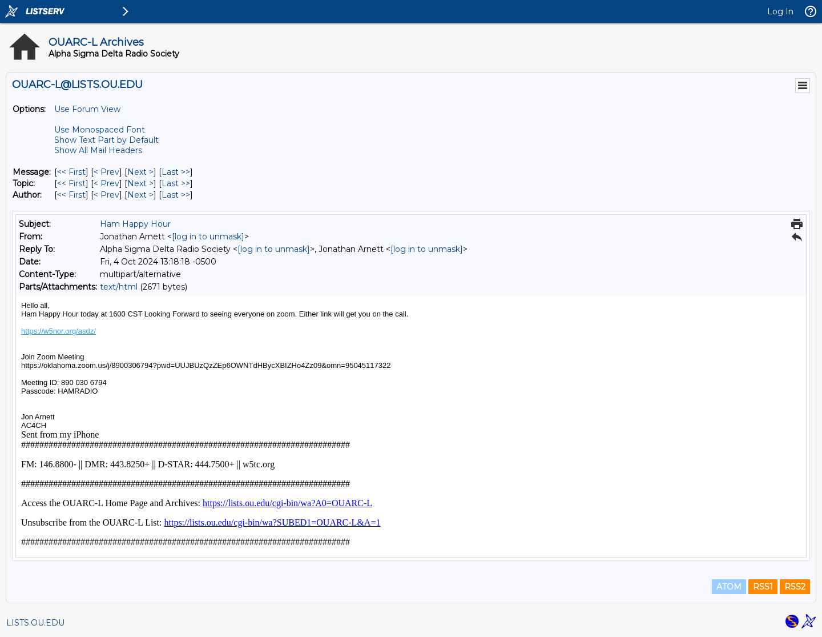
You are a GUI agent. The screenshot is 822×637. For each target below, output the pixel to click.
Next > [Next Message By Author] (140, 195)
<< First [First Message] (71, 172)
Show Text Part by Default (106, 140)
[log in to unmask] (208, 236)
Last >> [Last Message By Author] (176, 195)
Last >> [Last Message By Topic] (176, 183)
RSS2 (794, 587)
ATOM (729, 587)
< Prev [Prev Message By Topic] (106, 183)
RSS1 (763, 587)
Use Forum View (87, 109)
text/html (119, 287)
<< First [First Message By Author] (71, 195)
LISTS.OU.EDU (35, 623)
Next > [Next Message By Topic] (140, 183)
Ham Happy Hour (135, 224)
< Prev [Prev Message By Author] (106, 195)
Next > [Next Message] (140, 172)
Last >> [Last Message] (176, 172)
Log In (780, 11)
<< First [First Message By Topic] (71, 183)
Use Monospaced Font (99, 130)
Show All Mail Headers (98, 150)
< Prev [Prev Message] (106, 172)
